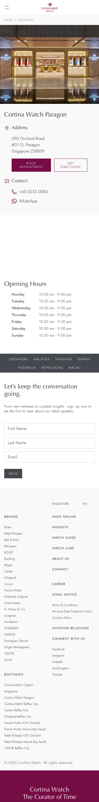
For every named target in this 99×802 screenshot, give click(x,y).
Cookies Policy (62, 617)
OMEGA (9, 634)
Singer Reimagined (16, 647)
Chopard (10, 577)
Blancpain (10, 546)
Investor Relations (70, 628)
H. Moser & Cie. (15, 609)
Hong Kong (52, 367)
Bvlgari (8, 565)
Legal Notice (64, 594)
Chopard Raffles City (17, 716)
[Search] (92, 7)
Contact (60, 569)
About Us (60, 558)
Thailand (63, 359)
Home (8, 20)
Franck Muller (13, 590)
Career (58, 584)
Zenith (8, 659)
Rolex (7, 527)
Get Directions (71, 165)
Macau (75, 367)
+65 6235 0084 (30, 192)
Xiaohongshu (60, 668)
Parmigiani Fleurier (16, 640)
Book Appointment (31, 165)
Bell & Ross (11, 539)
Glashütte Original (16, 596)
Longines (10, 615)
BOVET (8, 552)
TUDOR (9, 653)
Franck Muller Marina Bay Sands (25, 729)
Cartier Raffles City (16, 710)
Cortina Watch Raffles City (21, 704)
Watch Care (63, 548)
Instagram (58, 655)
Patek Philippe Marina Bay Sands (25, 741)
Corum (8, 584)
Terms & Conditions (65, 605)
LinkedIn (57, 661)
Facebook (58, 649)
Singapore (18, 359)
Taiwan (83, 359)
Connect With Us (68, 638)
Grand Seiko (12, 603)
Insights (60, 527)
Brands (11, 516)
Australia (27, 367)
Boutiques (26, 20)
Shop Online (64, 516)
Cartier (8, 571)
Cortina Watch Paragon (19, 697)
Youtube (57, 674)
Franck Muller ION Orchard (22, 722)
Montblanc (11, 622)
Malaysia (42, 359)
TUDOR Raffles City (16, 748)
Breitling (9, 558)
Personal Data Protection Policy (72, 611)
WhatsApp (24, 201)
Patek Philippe (13, 533)
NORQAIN (11, 628)
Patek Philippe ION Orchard (22, 735)
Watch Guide (64, 537)
